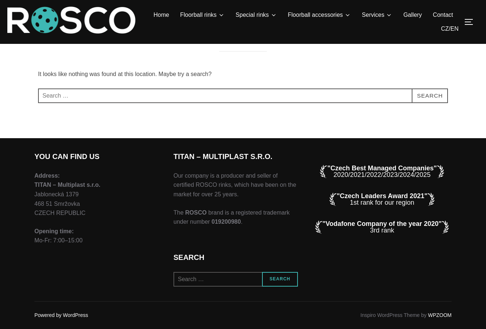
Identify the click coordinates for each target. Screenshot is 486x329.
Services (377, 15)
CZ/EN (450, 29)
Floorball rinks (202, 15)
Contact (443, 15)
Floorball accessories (319, 15)
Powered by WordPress (61, 315)
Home (161, 15)
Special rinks (256, 15)
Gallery (412, 15)
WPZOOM (440, 315)
